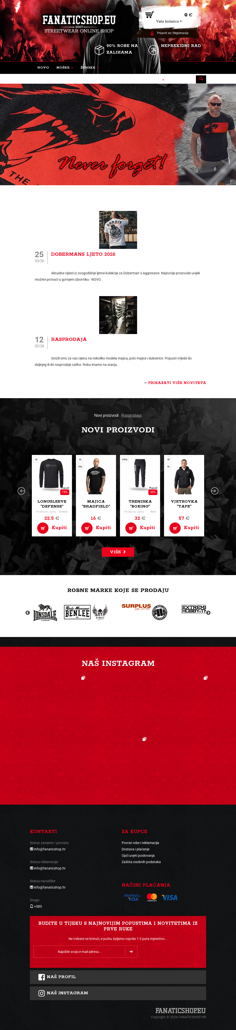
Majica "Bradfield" (96, 504)
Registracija (181, 33)
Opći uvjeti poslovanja (138, 855)
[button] (65, 68)
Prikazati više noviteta (175, 383)
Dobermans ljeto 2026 (83, 254)
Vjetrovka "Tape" (184, 504)
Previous (27, 613)
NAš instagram (63, 993)
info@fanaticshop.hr (50, 849)
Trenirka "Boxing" (140, 504)
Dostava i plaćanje (135, 849)
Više (118, 552)
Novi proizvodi (106, 415)
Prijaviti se (164, 33)
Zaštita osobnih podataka (141, 862)
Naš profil (57, 977)
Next (208, 613)
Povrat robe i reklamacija (140, 843)
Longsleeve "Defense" (51, 504)
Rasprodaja (69, 339)
